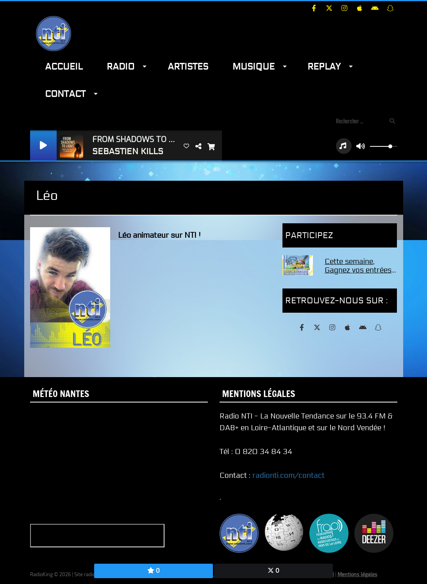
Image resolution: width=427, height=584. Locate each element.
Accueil (63, 66)
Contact (65, 94)
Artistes (188, 66)
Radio (120, 66)
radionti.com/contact (288, 475)
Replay (324, 66)
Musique (253, 66)
